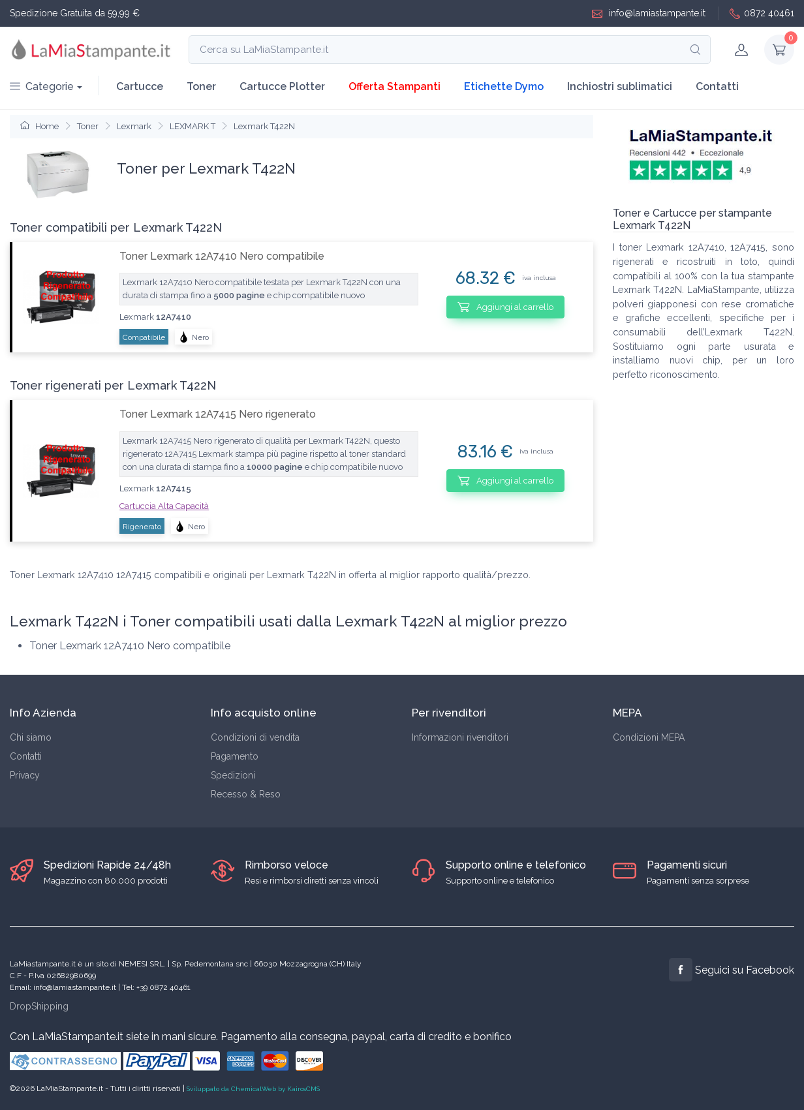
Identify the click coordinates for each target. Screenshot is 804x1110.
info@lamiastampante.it (648, 13)
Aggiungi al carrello (505, 307)
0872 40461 (762, 13)
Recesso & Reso (246, 794)
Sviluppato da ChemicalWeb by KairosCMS (253, 1088)
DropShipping (39, 1006)
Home (39, 126)
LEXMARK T (192, 126)
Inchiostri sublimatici (619, 86)
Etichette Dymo (504, 86)
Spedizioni (233, 775)
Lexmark (134, 126)
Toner (201, 86)
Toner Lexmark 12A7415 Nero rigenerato (217, 414)
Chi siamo (31, 737)
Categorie (42, 86)
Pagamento (234, 756)
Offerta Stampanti (394, 86)
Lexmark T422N (264, 126)
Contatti (717, 86)
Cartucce (139, 86)
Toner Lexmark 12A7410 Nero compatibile (221, 256)
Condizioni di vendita (255, 737)
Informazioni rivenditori (460, 737)
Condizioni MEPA (649, 737)
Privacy (25, 775)
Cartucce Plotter (282, 86)
